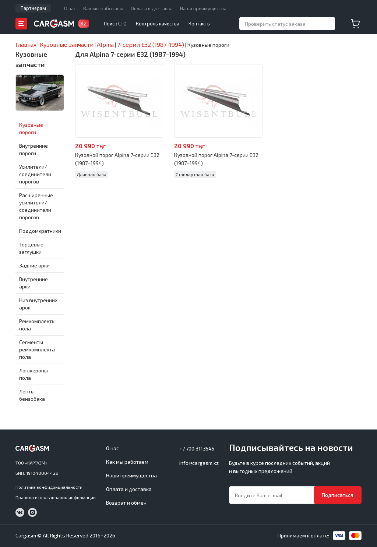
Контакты (199, 24)
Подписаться (337, 495)
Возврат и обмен (126, 502)
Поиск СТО (115, 24)
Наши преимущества (203, 8)
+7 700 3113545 (196, 448)
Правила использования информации (55, 497)
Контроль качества (157, 24)
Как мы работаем (103, 8)
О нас (70, 8)
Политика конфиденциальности (48, 487)
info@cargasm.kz (199, 463)
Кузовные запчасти (31, 59)
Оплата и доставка (152, 8)
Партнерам (33, 8)
